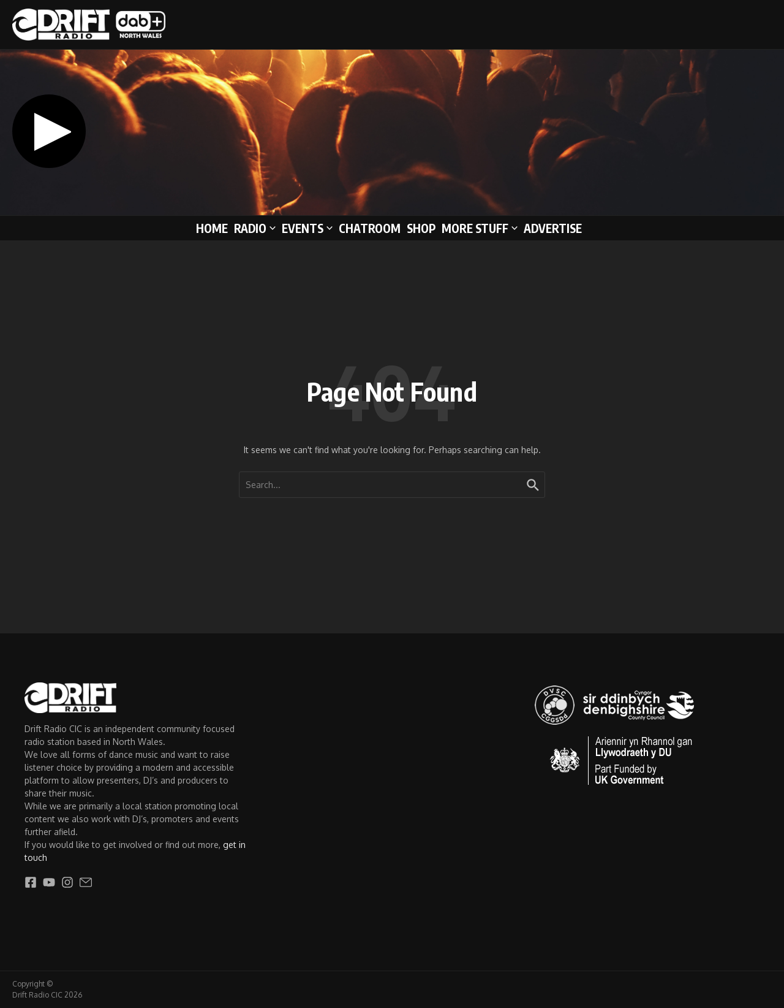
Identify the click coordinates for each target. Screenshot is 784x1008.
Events (307, 228)
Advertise (553, 228)
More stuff (480, 228)
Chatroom (370, 228)
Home (212, 228)
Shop (421, 228)
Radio (255, 228)
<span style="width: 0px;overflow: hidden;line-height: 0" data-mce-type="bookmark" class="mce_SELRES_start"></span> (278, 131)
